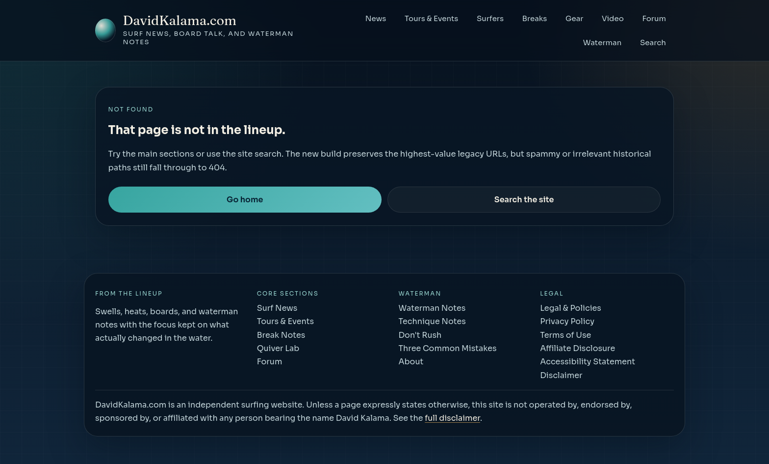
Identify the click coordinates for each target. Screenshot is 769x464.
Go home (245, 199)
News (375, 18)
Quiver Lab (278, 348)
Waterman (602, 42)
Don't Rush (419, 335)
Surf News (277, 308)
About (410, 361)
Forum (654, 18)
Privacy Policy (567, 321)
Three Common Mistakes (447, 348)
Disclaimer (561, 375)
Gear (574, 18)
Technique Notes (431, 321)
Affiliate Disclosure (577, 348)
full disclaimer (452, 418)
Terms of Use (565, 335)
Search (653, 42)
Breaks (534, 18)
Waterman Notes (431, 308)
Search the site (524, 199)
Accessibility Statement (587, 361)
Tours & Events (431, 18)
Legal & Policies (570, 308)
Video (613, 18)
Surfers (490, 18)
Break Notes (281, 335)
